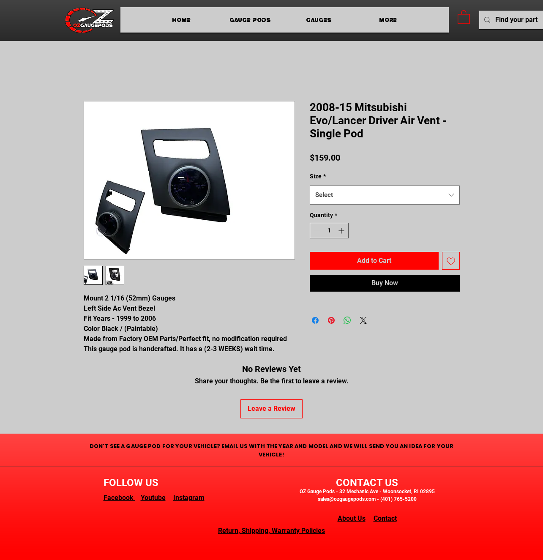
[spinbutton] (329, 230)
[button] (464, 16)
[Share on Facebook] (315, 320)
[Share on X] (363, 320)
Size (318, 176)
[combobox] (385, 195)
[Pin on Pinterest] (331, 320)
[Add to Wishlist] (451, 261)
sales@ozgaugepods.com (347, 499)
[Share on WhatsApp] (347, 320)
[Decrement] (316, 230)
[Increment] (342, 230)
